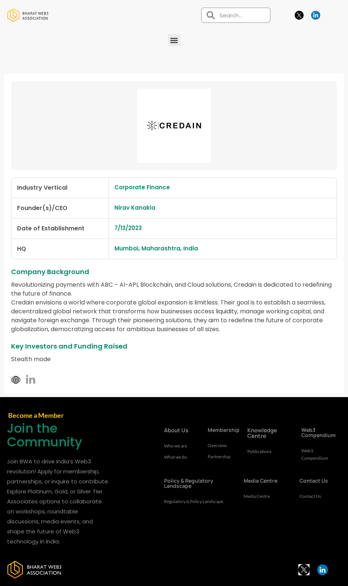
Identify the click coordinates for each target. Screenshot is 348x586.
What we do (177, 457)
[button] (174, 40)
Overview (218, 446)
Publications (260, 452)
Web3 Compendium (315, 454)
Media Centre (258, 496)
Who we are (177, 446)
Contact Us (311, 496)
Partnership (220, 457)
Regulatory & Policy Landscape (184, 505)
